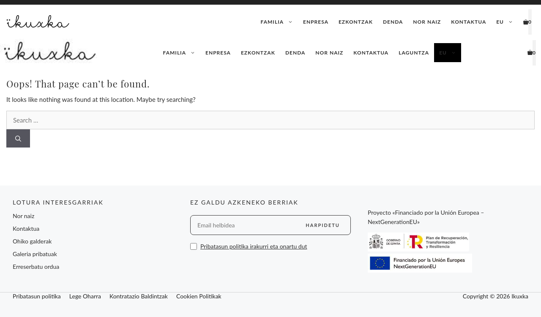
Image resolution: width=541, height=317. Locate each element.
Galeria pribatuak (35, 253)
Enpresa (315, 22)
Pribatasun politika (37, 296)
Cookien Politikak (198, 296)
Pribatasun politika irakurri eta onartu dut (253, 246)
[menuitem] (504, 22)
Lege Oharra (85, 296)
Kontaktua (468, 22)
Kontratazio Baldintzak (138, 296)
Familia (279, 22)
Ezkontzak (356, 22)
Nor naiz (427, 22)
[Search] (18, 138)
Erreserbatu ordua (36, 266)
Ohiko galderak (32, 241)
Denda (393, 22)
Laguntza (414, 52)
